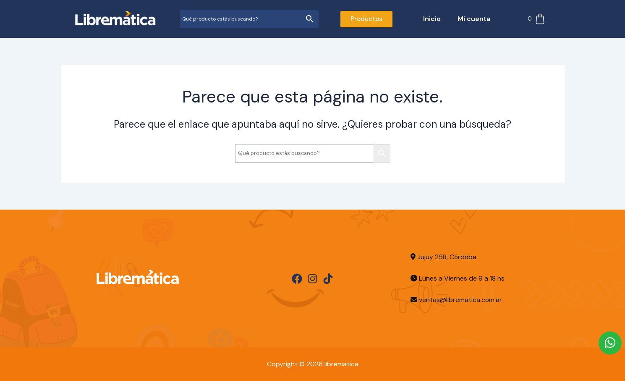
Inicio (432, 18)
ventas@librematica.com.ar (460, 299)
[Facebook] (297, 278)
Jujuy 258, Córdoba (444, 256)
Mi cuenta (474, 18)
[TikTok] (328, 278)
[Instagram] (312, 278)
